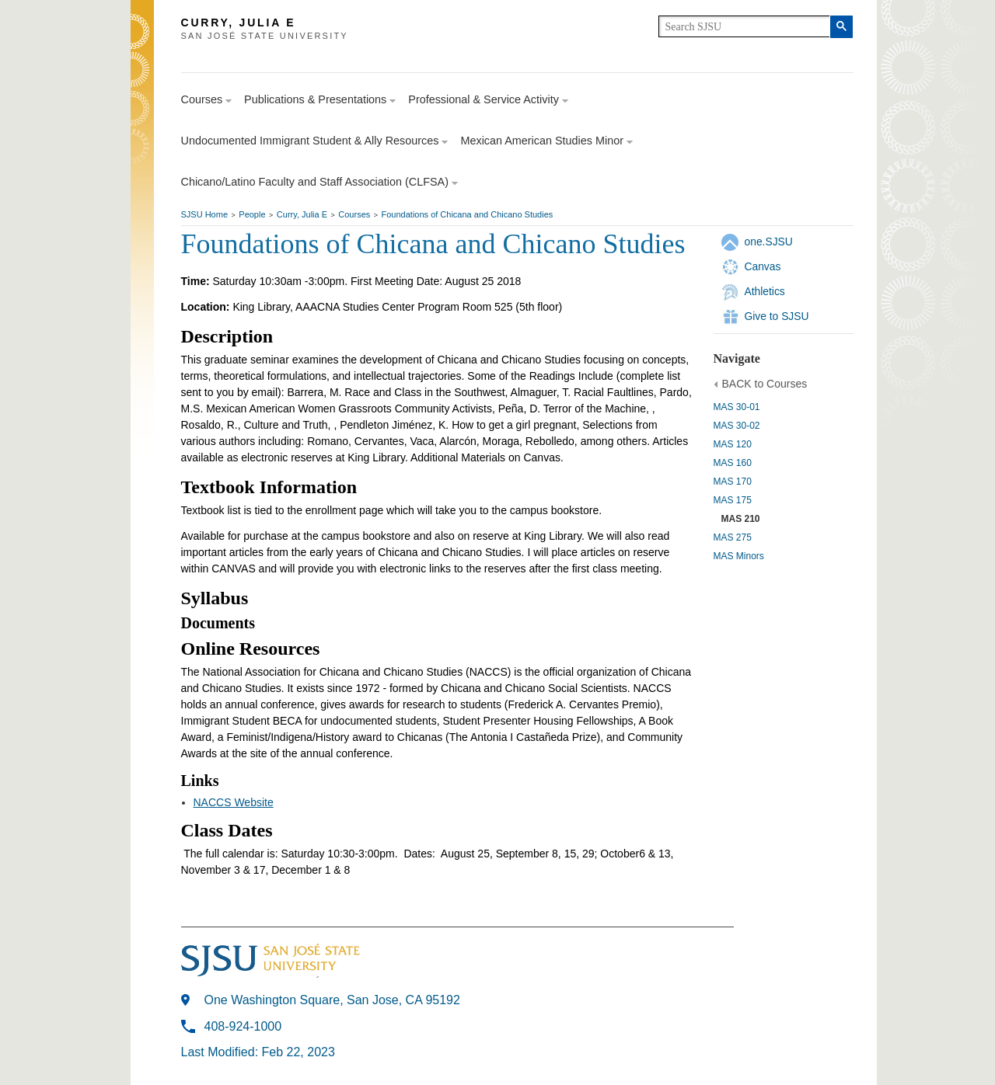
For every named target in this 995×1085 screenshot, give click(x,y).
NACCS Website (234, 802)
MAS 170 (733, 481)
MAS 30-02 (737, 425)
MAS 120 (733, 444)
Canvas (763, 266)
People (252, 214)
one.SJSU (769, 241)
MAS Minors (739, 556)
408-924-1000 (243, 1026)
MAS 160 (733, 462)
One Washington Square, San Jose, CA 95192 (332, 1000)
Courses (354, 214)
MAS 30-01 (737, 407)
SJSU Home (205, 214)
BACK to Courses (765, 383)
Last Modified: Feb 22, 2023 (258, 1052)
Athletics (765, 291)
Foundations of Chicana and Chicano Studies (467, 214)
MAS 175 (733, 500)
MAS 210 (740, 518)
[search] (744, 26)
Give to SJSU (777, 316)
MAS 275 (733, 537)
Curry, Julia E (302, 214)
